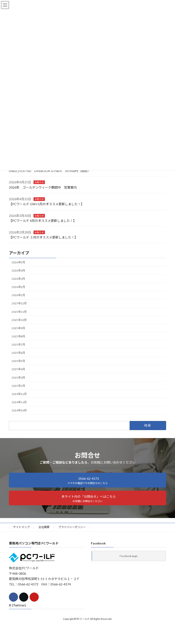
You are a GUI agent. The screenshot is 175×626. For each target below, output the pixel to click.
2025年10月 (19, 319)
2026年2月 (18, 287)
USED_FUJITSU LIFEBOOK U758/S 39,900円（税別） (50, 171)
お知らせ (39, 182)
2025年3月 (18, 377)
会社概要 (44, 527)
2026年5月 (18, 262)
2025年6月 (18, 352)
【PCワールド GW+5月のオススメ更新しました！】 (46, 204)
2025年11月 (19, 311)
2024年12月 (19, 394)
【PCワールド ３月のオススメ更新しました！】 (43, 237)
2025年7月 (18, 344)
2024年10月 (19, 410)
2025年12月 (19, 303)
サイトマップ (21, 527)
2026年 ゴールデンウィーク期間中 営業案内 (43, 187)
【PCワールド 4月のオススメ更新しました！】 (42, 221)
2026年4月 (18, 270)
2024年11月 (19, 402)
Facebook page (129, 556)
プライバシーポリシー (72, 527)
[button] (87, 480)
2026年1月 (18, 295)
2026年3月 (18, 278)
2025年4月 (18, 369)
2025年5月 (18, 361)
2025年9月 (18, 328)
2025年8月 (18, 336)
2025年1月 (18, 385)
